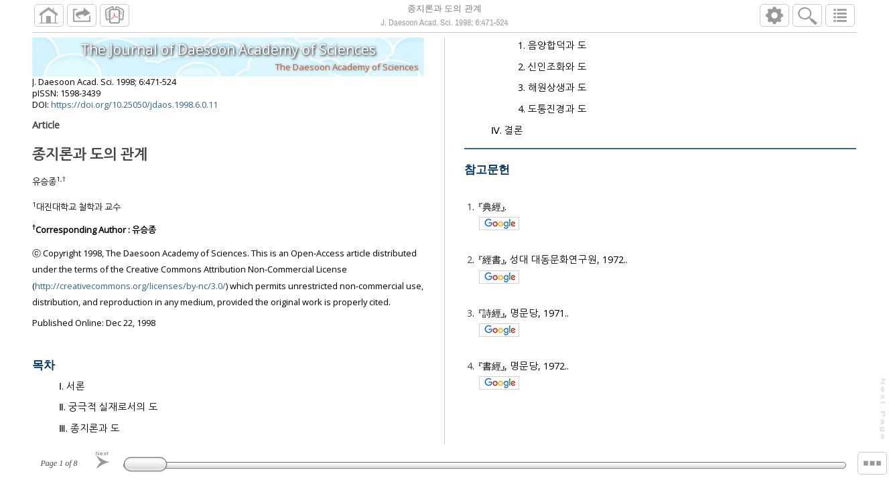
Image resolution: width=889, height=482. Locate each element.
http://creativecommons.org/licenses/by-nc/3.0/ (130, 291)
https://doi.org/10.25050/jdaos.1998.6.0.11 (134, 110)
